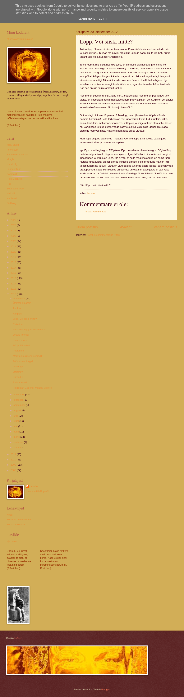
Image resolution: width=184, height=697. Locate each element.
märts (16, 436)
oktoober (18, 399)
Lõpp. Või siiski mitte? (25, 318)
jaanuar (17, 447)
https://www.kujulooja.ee (20, 39)
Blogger (105, 689)
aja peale (12, 541)
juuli (15, 415)
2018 (14, 262)
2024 (14, 230)
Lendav (34, 486)
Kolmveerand (20, 340)
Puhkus (17, 308)
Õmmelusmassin (22, 302)
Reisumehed (20, 382)
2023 (14, 235)
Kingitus (17, 313)
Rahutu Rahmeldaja (18, 154)
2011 (14, 454)
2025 (14, 225)
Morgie (10, 159)
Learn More (86, 18)
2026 (14, 220)
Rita (9, 183)
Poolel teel (18, 350)
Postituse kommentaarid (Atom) (104, 234)
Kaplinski (12, 198)
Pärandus (18, 377)
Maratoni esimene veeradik (28, 356)
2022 (14, 241)
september (19, 405)
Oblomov (18, 371)
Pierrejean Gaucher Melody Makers (32, 387)
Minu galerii (13, 144)
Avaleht (125, 227)
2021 (14, 246)
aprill (16, 431)
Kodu (9, 514)
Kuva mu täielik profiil (37, 491)
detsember (19, 298)
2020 (14, 251)
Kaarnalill (12, 174)
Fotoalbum (12, 149)
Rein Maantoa (14, 178)
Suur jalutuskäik (15, 188)
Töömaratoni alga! (23, 361)
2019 (14, 257)
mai (15, 426)
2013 (14, 288)
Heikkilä (11, 193)
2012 (14, 294)
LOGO (17, 637)
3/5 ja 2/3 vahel (21, 345)
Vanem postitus (165, 227)
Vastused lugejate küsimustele (29, 329)
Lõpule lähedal (21, 334)
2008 (14, 470)
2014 (14, 283)
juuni (16, 420)
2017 (14, 267)
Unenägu (18, 366)
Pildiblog (11, 203)
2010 (14, 459)
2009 (14, 464)
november (19, 394)
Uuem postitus (87, 227)
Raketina (18, 324)
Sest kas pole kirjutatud (19, 519)
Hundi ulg (12, 164)
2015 (14, 278)
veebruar (18, 442)
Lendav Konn (14, 169)
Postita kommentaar (96, 211)
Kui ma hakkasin (16, 524)
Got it (103, 18)
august (17, 410)
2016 (14, 272)
